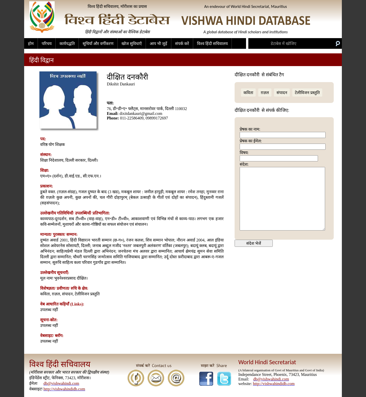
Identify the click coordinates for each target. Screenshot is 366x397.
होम (31, 43)
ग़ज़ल (265, 92)
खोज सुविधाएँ (131, 43)
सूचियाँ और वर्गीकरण (98, 43)
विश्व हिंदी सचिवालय (212, 43)
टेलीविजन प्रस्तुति (307, 92)
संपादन (282, 92)
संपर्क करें (182, 43)
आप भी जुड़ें (158, 43)
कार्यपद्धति (67, 43)
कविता (248, 92)
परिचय (47, 43)
